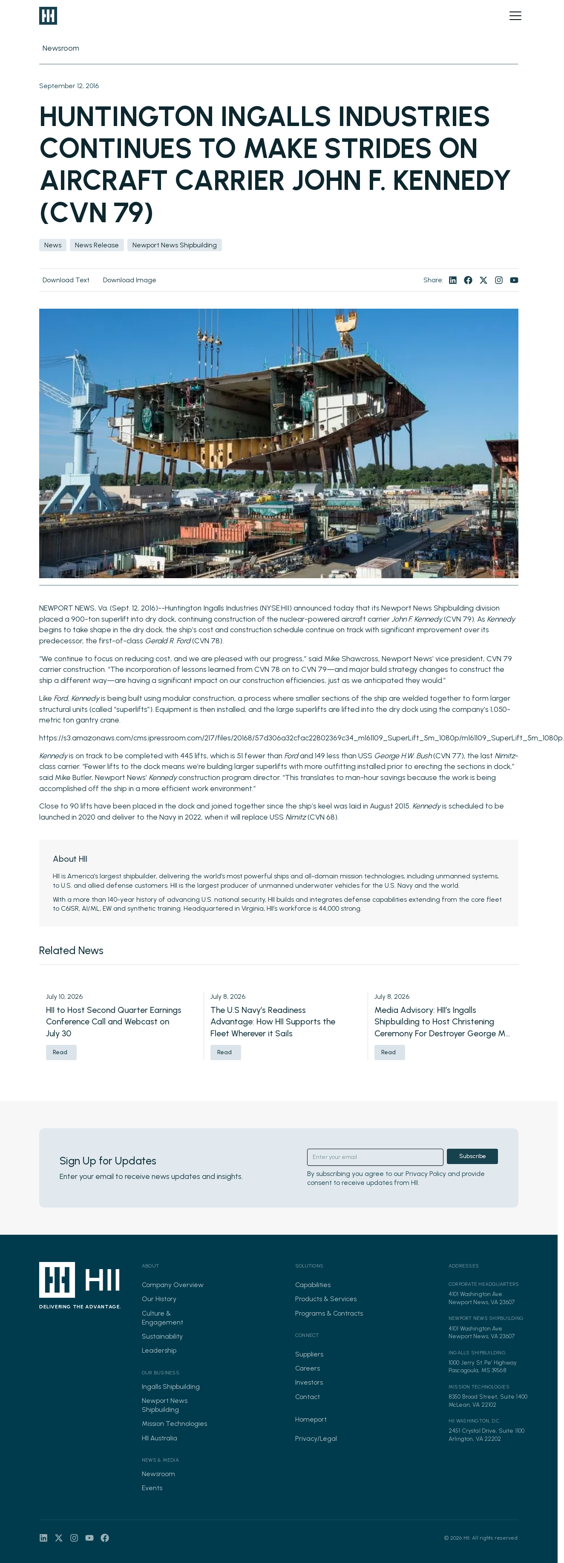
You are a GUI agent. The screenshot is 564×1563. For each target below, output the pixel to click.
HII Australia (159, 1438)
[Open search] (501, 16)
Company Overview (173, 1285)
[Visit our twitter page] (483, 280)
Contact (307, 1397)
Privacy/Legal (316, 1438)
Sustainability (162, 1336)
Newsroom (158, 1474)
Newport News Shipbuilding (164, 1405)
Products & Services (326, 1299)
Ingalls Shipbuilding (171, 1386)
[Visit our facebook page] (468, 280)
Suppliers (309, 1354)
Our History (159, 1299)
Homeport (311, 1419)
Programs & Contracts (329, 1313)
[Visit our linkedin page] (453, 280)
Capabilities (313, 1285)
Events (152, 1488)
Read (60, 1052)
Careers (307, 1368)
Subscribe (472, 1156)
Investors (309, 1382)
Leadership (159, 1350)
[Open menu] (515, 16)
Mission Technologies (174, 1424)
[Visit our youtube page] (514, 280)
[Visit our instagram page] (499, 280)
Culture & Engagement (162, 1317)
